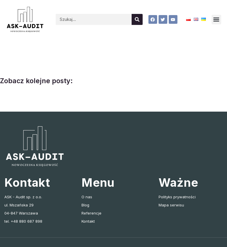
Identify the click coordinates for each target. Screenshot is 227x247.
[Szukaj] (137, 19)
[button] (216, 19)
